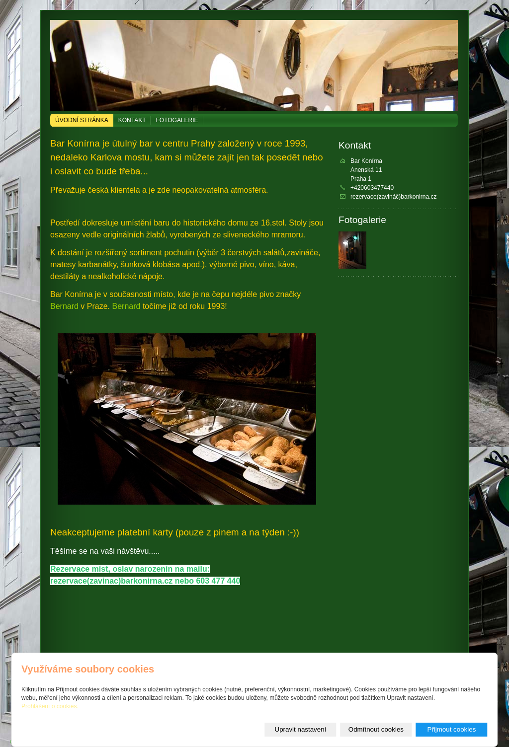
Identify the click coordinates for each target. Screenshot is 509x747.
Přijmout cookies (451, 729)
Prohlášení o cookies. (50, 706)
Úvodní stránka (81, 120)
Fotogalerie (177, 120)
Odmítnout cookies (376, 729)
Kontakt (132, 120)
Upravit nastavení (301, 729)
